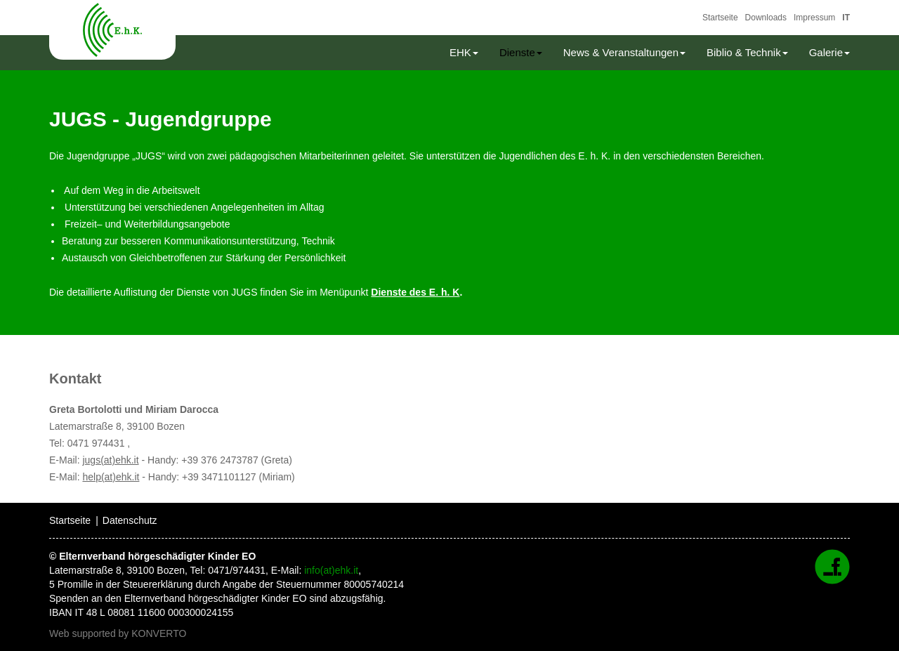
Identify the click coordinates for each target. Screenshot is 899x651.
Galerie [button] (829, 52)
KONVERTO (158, 633)
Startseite (720, 17)
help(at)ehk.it (110, 476)
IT (846, 17)
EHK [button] (464, 52)
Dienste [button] (520, 52)
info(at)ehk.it (331, 570)
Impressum (814, 17)
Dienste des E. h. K (415, 292)
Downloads (766, 17)
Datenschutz (130, 520)
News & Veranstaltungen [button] (624, 52)
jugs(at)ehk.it (110, 460)
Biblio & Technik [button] (747, 52)
